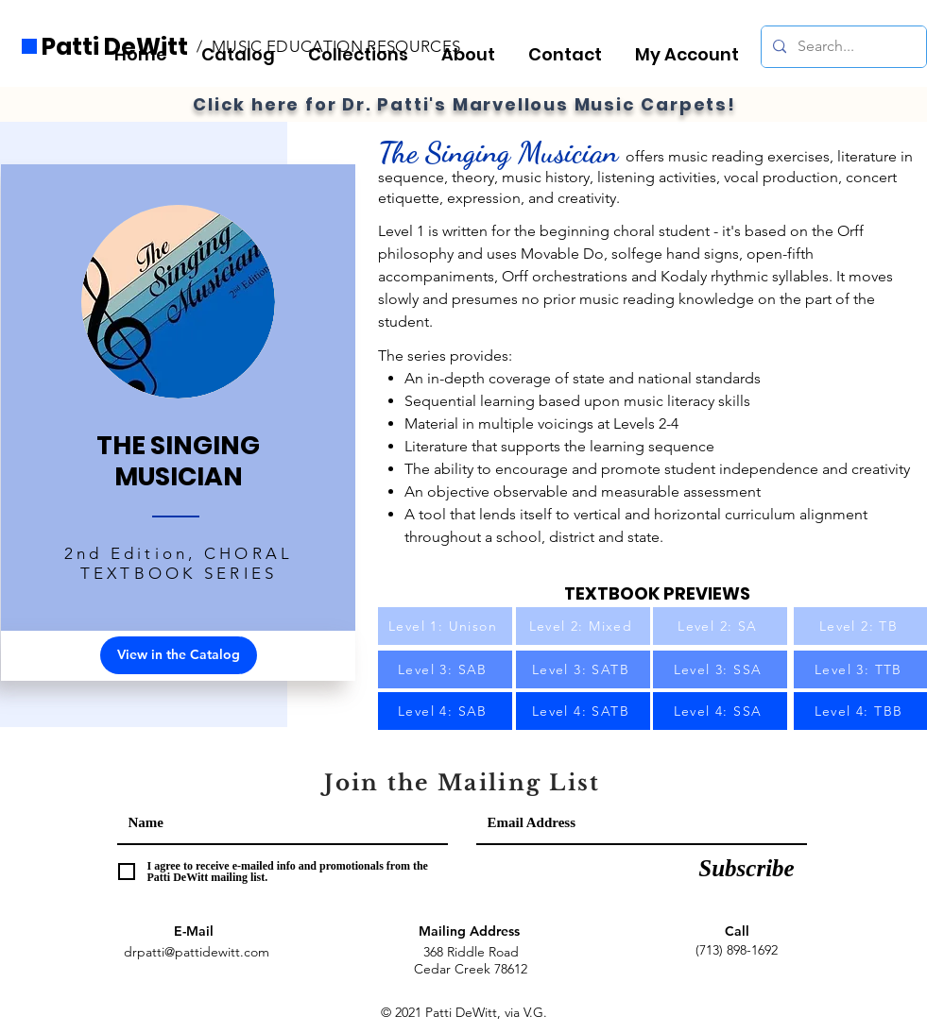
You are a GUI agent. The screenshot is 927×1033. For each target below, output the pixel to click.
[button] (363, 45)
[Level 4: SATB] (583, 711)
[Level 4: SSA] (720, 711)
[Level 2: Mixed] (583, 626)
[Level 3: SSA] (720, 669)
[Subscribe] (747, 869)
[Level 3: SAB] (445, 669)
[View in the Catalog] (178, 655)
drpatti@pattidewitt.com (196, 951)
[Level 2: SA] (720, 626)
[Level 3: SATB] (583, 669)
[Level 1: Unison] (445, 626)
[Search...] (842, 46)
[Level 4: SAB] (445, 711)
